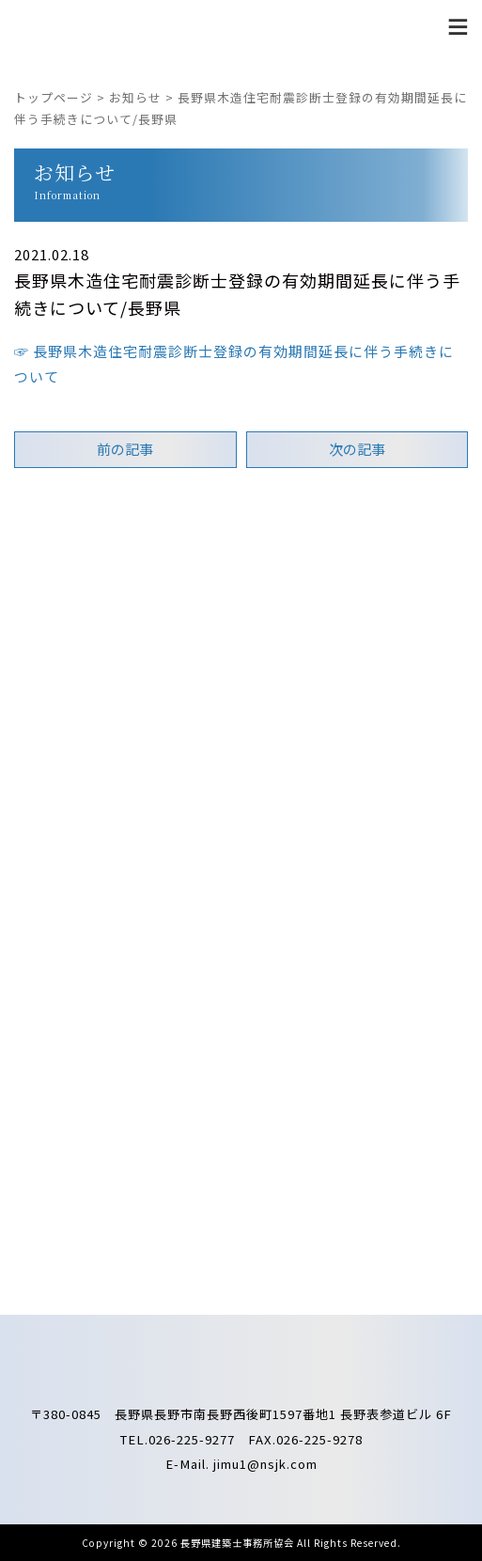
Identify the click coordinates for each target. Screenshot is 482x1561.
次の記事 (357, 449)
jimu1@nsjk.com (265, 1464)
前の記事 (125, 449)
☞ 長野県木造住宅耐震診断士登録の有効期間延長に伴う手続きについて (234, 363)
